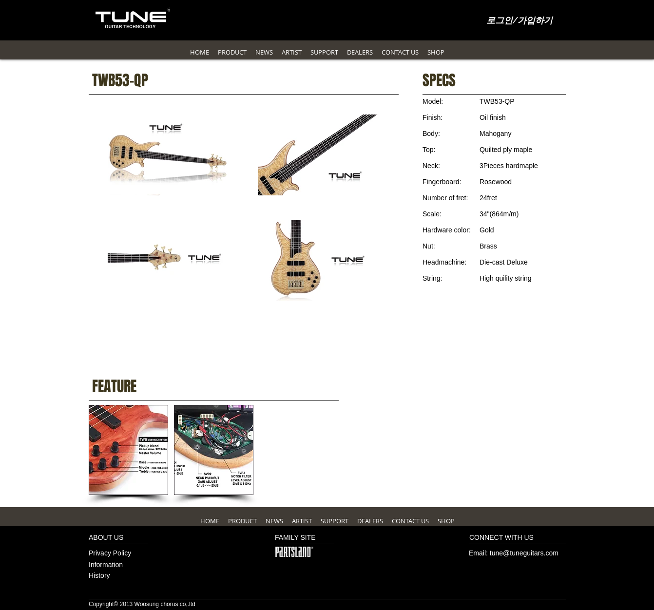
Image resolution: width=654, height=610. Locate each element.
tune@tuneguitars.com (524, 553)
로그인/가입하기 (519, 21)
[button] (128, 450)
